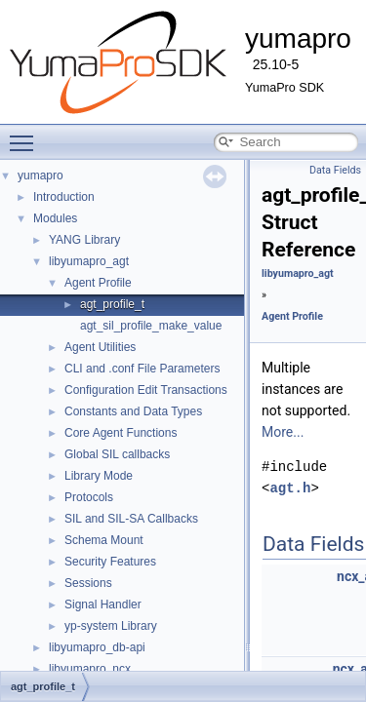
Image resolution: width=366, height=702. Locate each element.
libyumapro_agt (89, 261)
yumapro (40, 175)
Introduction (64, 197)
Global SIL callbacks (117, 454)
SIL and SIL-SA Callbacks (131, 519)
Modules (55, 218)
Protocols (88, 497)
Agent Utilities (100, 347)
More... (283, 432)
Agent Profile (98, 283)
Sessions (88, 583)
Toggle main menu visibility (26, 134)
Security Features (110, 561)
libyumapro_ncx (90, 669)
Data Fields (335, 170)
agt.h (289, 488)
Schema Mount (103, 540)
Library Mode (98, 476)
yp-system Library (110, 626)
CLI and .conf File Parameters (142, 368)
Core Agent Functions (120, 433)
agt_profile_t (112, 304)
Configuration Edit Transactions (145, 390)
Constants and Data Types (133, 411)
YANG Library (84, 240)
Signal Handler (103, 604)
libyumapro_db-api (97, 647)
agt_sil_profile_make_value (151, 325)
